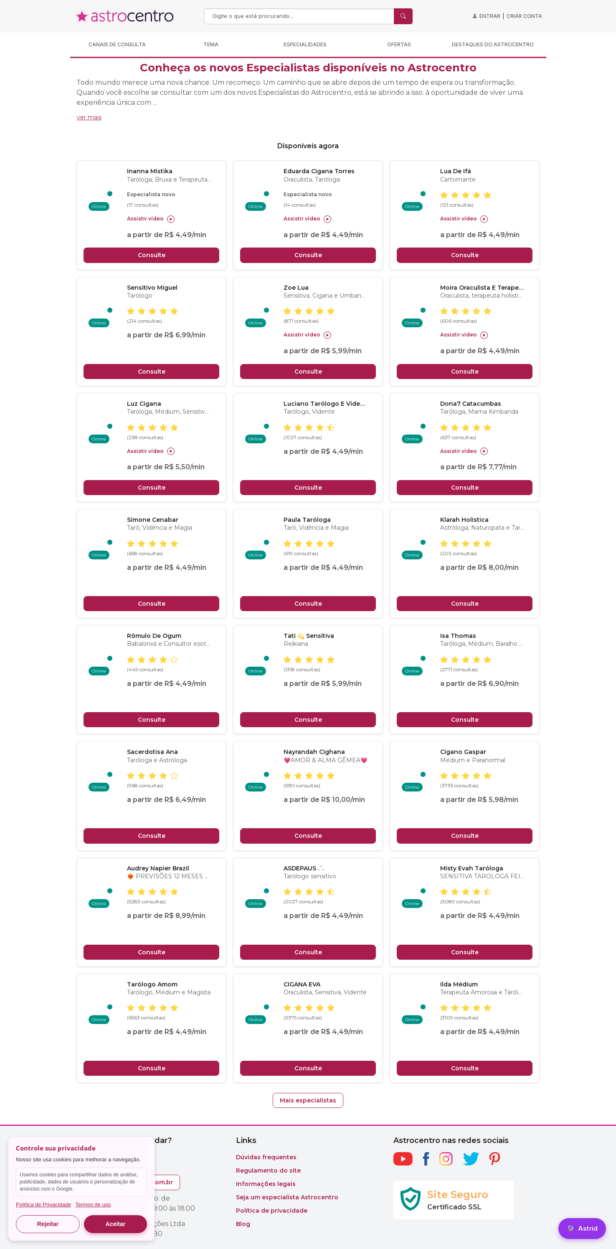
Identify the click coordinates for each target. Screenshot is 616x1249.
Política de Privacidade (43, 1204)
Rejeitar (47, 1224)
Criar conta (524, 16)
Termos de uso (93, 1204)
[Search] (300, 16)
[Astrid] (582, 1228)
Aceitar (115, 1224)
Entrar (489, 16)
